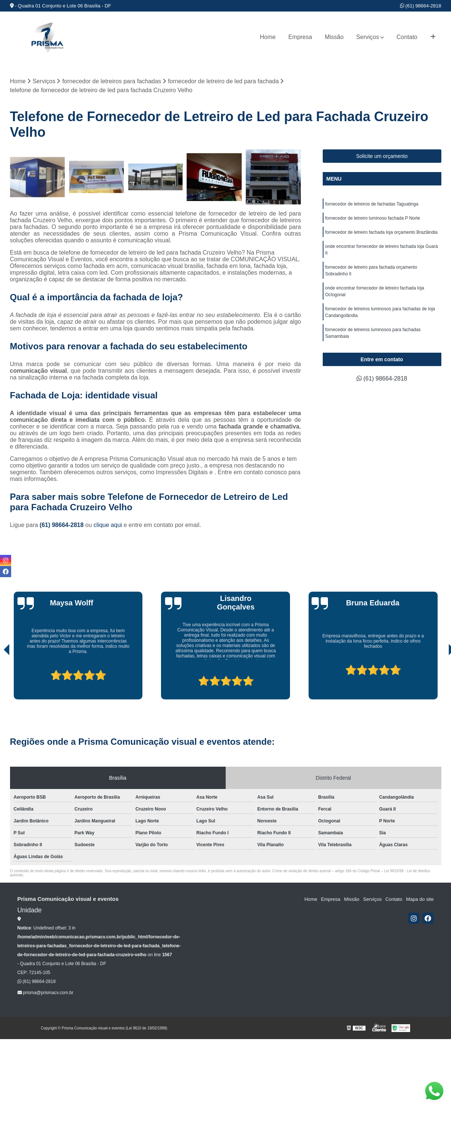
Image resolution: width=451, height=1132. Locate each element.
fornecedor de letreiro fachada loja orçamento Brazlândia (381, 232)
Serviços (367, 37)
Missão (334, 37)
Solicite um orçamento (382, 156)
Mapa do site (420, 899)
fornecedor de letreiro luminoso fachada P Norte (372, 218)
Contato (406, 37)
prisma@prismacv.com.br (45, 992)
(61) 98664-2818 (420, 6)
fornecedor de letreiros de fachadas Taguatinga (372, 204)
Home (268, 37)
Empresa (300, 37)
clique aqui (108, 525)
